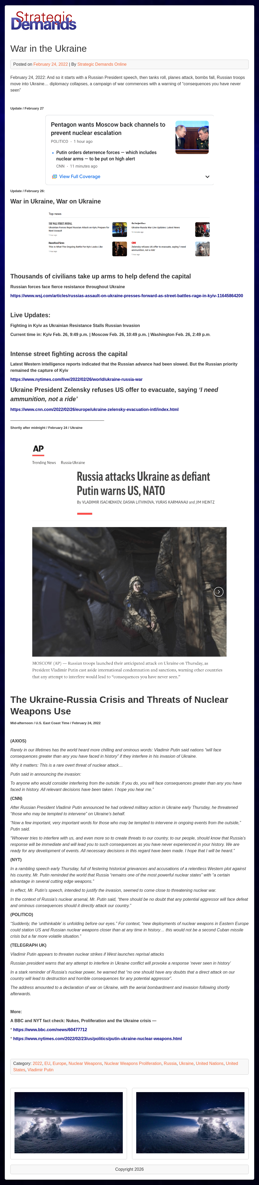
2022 (37, 1063)
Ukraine (186, 1063)
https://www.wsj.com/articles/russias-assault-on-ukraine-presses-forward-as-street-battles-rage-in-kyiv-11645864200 (126, 295)
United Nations (209, 1063)
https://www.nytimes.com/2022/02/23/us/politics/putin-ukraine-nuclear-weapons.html (97, 1038)
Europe (59, 1063)
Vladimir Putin (41, 1070)
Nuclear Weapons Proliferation (133, 1063)
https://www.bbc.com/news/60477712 (50, 1029)
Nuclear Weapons (85, 1063)
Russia (170, 1063)
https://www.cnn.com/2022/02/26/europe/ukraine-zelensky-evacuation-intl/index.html (94, 409)
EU (47, 1063)
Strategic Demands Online (102, 64)
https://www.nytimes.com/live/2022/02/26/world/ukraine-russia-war (76, 379)
